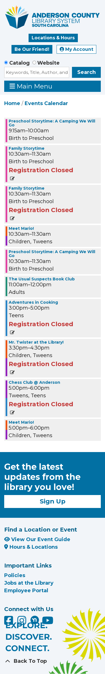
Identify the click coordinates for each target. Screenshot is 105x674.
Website (48, 63)
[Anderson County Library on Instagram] (22, 622)
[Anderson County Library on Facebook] (9, 622)
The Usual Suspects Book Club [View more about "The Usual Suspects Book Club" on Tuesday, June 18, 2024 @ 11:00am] (42, 279)
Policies (14, 575)
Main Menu (31, 86)
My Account (76, 49)
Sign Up (53, 501)
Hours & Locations (31, 547)
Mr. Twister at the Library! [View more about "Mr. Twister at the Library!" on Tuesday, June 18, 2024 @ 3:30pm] (36, 342)
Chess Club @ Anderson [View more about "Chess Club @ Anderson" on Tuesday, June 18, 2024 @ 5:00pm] (34, 382)
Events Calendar (46, 103)
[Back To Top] (52, 661)
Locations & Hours (53, 37)
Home (12, 103)
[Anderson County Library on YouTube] (47, 622)
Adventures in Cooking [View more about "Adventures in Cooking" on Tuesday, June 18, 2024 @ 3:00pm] (33, 302)
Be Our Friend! (32, 49)
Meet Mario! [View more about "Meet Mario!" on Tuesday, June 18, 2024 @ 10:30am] (21, 228)
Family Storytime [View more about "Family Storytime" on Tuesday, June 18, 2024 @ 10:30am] (27, 148)
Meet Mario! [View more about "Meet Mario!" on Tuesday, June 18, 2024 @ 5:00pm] (21, 422)
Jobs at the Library (28, 583)
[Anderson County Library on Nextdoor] (34, 619)
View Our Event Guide (37, 539)
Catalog (19, 63)
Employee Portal (26, 590)
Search (86, 72)
